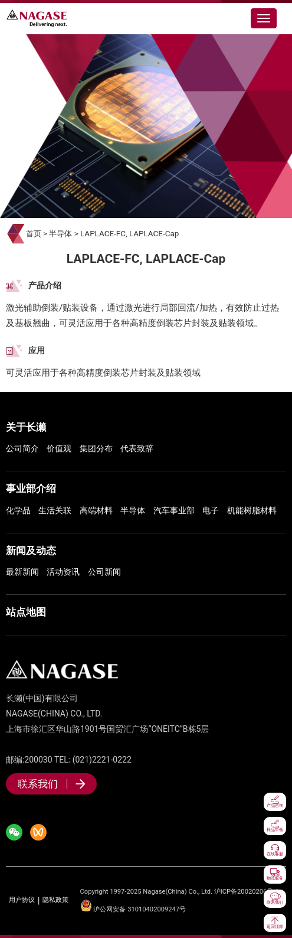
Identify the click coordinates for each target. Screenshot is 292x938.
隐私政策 (55, 900)
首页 (33, 233)
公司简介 (22, 448)
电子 (210, 510)
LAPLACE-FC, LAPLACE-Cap (129, 233)
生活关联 (54, 510)
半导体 (60, 233)
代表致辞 (136, 448)
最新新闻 (22, 572)
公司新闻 (104, 572)
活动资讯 (63, 572)
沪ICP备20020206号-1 (246, 891)
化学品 (18, 510)
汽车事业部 (174, 510)
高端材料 (96, 510)
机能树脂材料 (252, 510)
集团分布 (96, 448)
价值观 (59, 448)
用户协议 (22, 900)
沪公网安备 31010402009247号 (133, 909)
